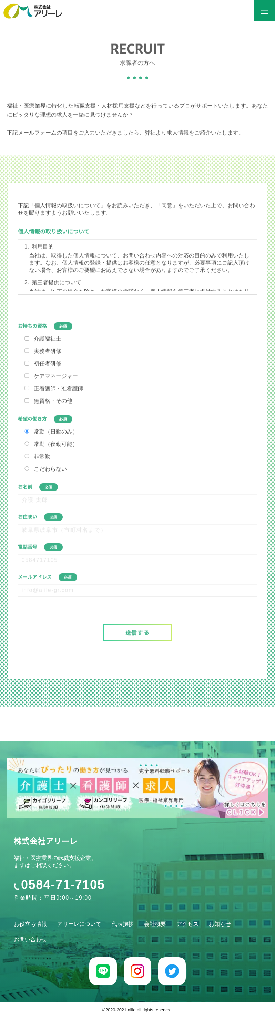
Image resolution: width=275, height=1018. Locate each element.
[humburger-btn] (264, 10)
